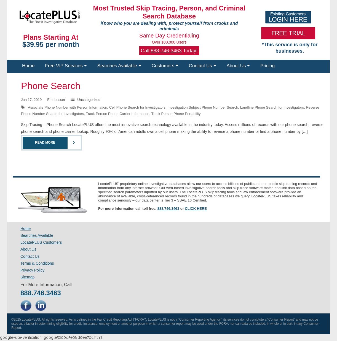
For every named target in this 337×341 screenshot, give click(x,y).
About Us (238, 65)
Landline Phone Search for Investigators (272, 107)
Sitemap (27, 277)
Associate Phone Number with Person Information (67, 107)
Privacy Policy (32, 270)
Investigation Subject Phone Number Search (203, 107)
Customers (165, 65)
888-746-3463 (166, 50)
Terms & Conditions (37, 263)
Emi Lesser (56, 100)
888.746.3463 (168, 208)
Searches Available (119, 65)
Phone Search (51, 85)
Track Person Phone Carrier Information (117, 114)
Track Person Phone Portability (176, 114)
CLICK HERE (196, 208)
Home (28, 65)
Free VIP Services (66, 65)
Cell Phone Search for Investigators (137, 107)
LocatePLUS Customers (41, 242)
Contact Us (202, 65)
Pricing (267, 65)
